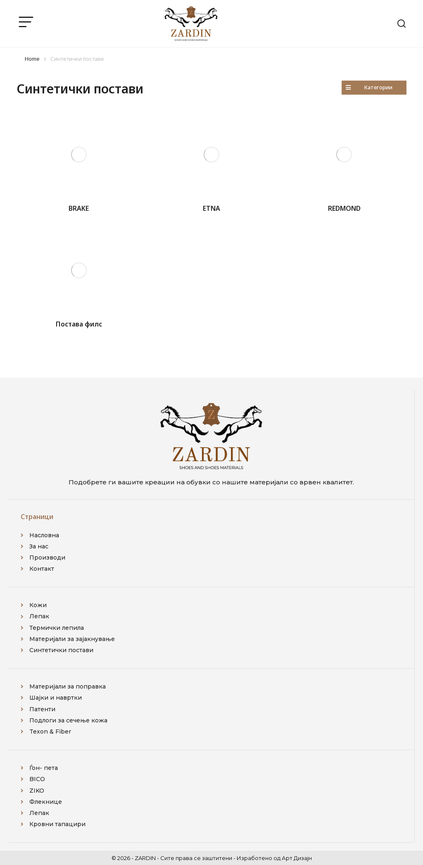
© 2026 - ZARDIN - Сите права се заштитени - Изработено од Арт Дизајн (212, 858)
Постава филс (79, 324)
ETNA (211, 208)
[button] (374, 88)
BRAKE (79, 208)
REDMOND (344, 208)
